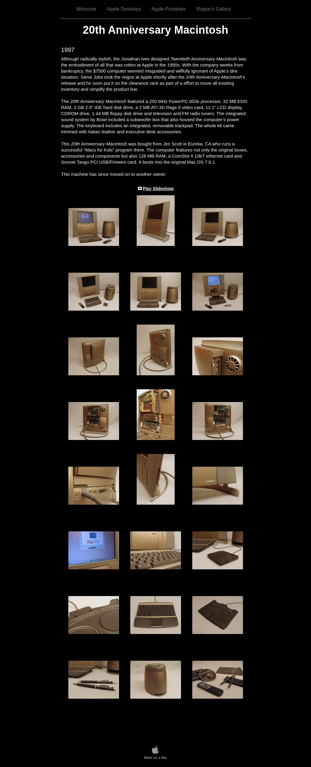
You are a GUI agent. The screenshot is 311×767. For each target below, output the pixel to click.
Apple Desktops (124, 9)
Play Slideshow (158, 188)
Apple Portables (169, 9)
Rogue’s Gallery (214, 9)
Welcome (86, 9)
